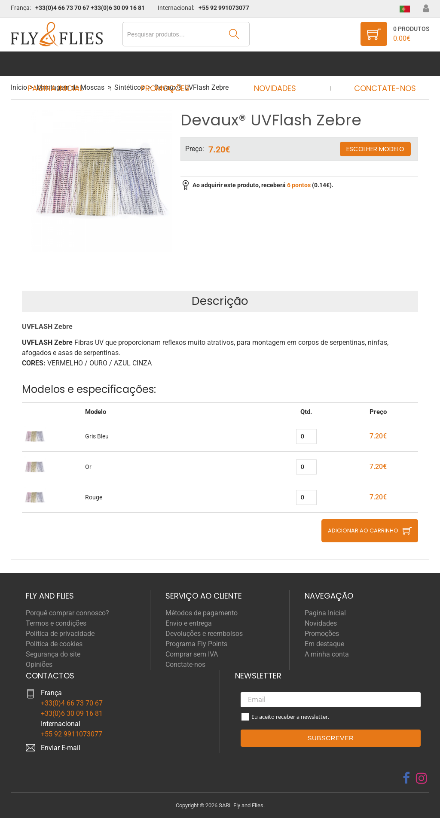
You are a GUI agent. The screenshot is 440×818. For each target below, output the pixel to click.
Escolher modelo (375, 148)
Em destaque (324, 644)
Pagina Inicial (63, 63)
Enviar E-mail (60, 748)
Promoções (168, 63)
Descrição (220, 301)
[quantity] (306, 436)
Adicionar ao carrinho (363, 530)
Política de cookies (54, 644)
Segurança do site (53, 654)
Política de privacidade (60, 633)
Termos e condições (56, 623)
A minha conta (327, 654)
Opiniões (39, 664)
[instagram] (421, 778)
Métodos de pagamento (201, 613)
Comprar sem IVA (191, 654)
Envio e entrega (188, 623)
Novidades (272, 63)
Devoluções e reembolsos (204, 633)
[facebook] (406, 778)
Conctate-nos (377, 63)
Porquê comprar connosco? (67, 613)
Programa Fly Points (196, 644)
